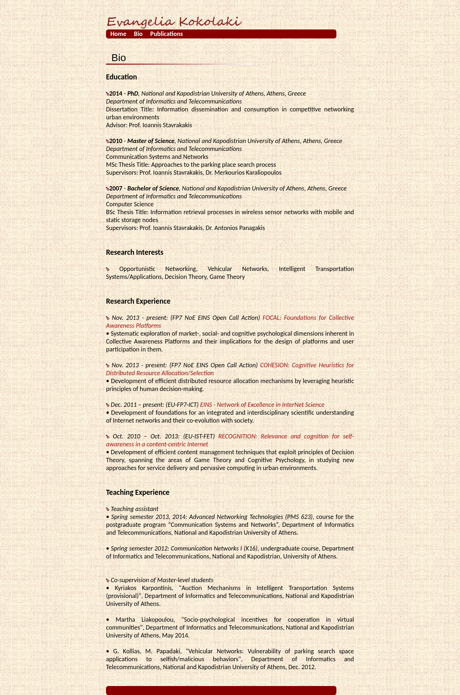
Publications (166, 34)
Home (118, 34)
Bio (138, 34)
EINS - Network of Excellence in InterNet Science (262, 405)
